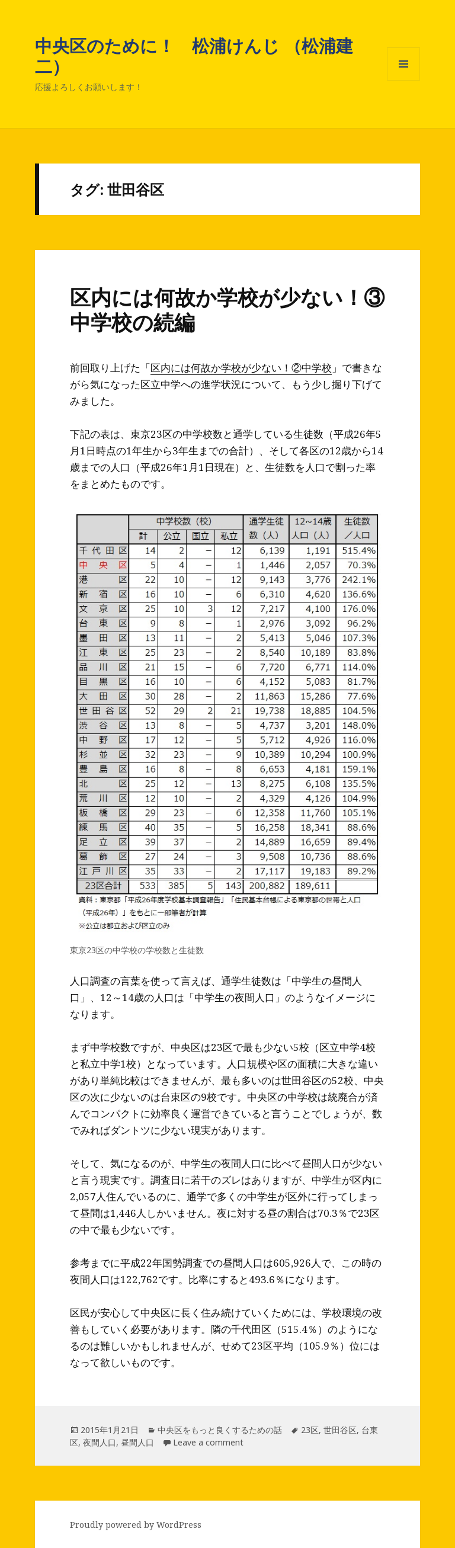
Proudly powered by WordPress (135, 1524)
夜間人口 (99, 1442)
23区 (310, 1429)
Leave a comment (208, 1442)
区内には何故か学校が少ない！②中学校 (241, 367)
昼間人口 (137, 1442)
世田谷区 (340, 1429)
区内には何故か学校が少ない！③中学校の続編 (227, 309)
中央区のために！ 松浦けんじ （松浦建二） (194, 56)
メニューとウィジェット (403, 80)
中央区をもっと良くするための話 (220, 1429)
